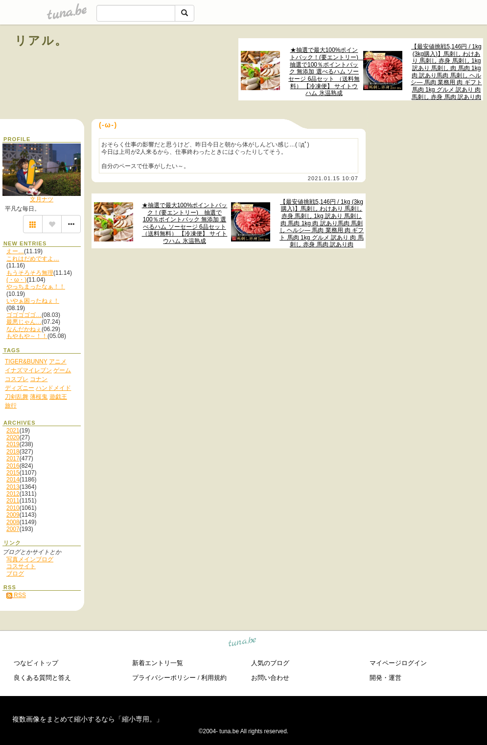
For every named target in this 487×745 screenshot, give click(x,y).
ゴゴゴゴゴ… (24, 315)
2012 (13, 493)
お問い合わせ (270, 677)
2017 (13, 458)
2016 (13, 465)
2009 (13, 514)
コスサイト (21, 566)
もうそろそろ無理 (29, 272)
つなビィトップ (36, 663)
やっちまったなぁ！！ (35, 286)
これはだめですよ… (32, 258)
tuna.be (242, 643)
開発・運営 (385, 677)
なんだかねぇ (24, 329)
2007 (13, 529)
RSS (16, 595)
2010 (13, 508)
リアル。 (41, 40)
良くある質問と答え (42, 677)
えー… (15, 251)
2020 (13, 437)
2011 (13, 500)
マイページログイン (398, 663)
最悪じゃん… (24, 321)
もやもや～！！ (26, 336)
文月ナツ (41, 199)
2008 (13, 522)
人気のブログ (270, 663)
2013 (13, 486)
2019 (13, 444)
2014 (13, 479)
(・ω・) (16, 279)
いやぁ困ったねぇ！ (32, 300)
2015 (13, 472)
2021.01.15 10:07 (333, 178)
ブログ (15, 573)
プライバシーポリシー (164, 677)
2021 (13, 430)
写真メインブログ (29, 559)
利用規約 (214, 677)
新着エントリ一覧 (157, 663)
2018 (13, 451)
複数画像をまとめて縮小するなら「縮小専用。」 (87, 719)
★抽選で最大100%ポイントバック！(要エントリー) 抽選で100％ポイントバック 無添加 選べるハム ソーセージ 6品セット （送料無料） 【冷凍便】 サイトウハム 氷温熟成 (324, 71)
